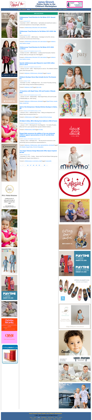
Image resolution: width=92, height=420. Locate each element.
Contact (65, 9)
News (28, 9)
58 (44, 165)
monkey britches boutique (45, 117)
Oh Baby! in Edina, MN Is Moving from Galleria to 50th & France (38, 121)
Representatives (35, 9)
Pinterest (59, 419)
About (60, 9)
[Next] (47, 165)
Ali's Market (23, 147)
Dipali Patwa (50, 101)
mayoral (49, 73)
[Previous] (21, 165)
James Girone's (33, 413)
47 (30, 165)
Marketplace (44, 9)
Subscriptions (53, 9)
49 (36, 165)
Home (19, 9)
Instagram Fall (40, 419)
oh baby (41, 129)
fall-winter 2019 (36, 27)
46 (27, 165)
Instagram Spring (48, 419)
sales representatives (43, 145)
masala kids (26, 103)
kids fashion (44, 27)
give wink (39, 87)
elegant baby (29, 147)
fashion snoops (26, 43)
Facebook (33, 419)
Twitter (54, 419)
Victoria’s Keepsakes (38, 147)
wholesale (40, 73)
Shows (24, 9)
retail (31, 87)
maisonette (48, 161)
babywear (27, 73)
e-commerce (35, 161)
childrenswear (28, 27)
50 (39, 165)
